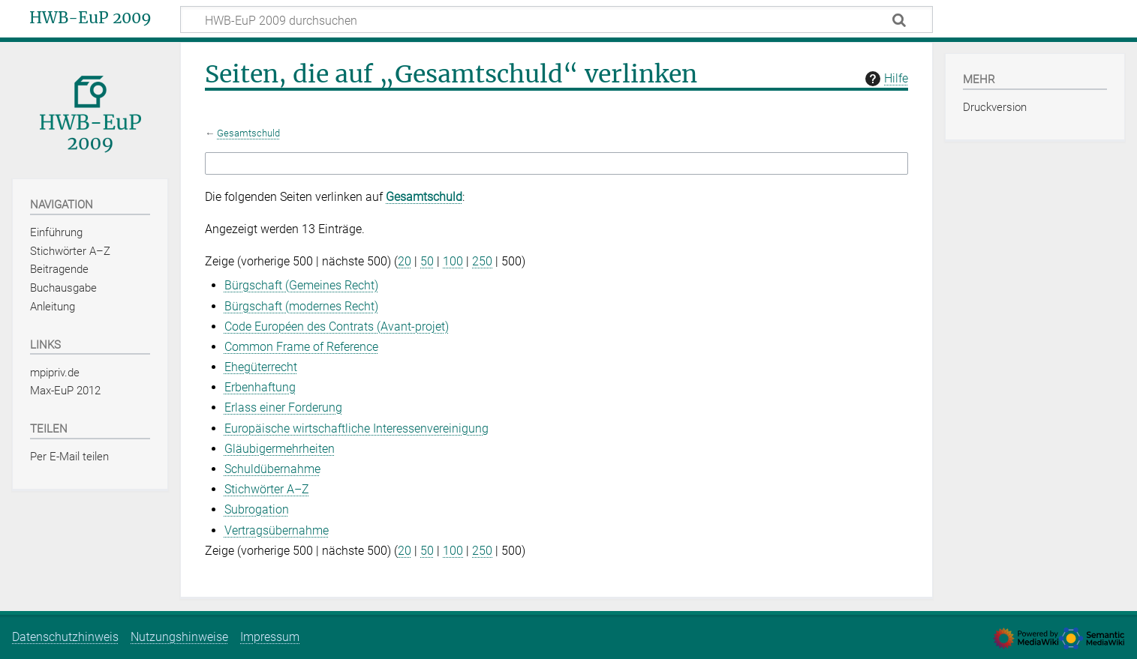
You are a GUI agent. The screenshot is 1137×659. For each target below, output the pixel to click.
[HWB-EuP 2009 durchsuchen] (556, 19)
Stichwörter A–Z (266, 489)
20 (404, 261)
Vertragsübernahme (276, 530)
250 (482, 261)
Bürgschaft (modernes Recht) (301, 306)
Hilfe (885, 78)
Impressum (269, 637)
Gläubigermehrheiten (279, 449)
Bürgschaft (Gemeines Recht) (301, 285)
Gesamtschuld (248, 133)
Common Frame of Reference (301, 347)
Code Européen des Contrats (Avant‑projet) (336, 326)
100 (453, 261)
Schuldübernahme (272, 469)
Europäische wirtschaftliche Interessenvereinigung (356, 428)
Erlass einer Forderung (283, 407)
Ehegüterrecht (260, 367)
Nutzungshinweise (179, 637)
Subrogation (256, 509)
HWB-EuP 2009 (90, 18)
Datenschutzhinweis (65, 637)
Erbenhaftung (260, 387)
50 (427, 261)
